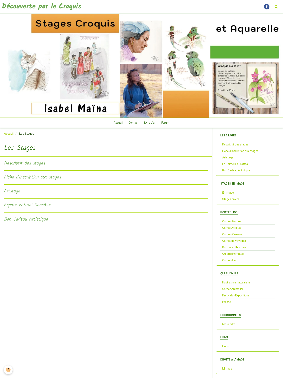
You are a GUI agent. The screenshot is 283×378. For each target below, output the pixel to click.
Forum (165, 122)
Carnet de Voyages (234, 241)
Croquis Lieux (230, 260)
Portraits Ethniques (234, 247)
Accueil (118, 122)
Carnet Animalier (232, 289)
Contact (133, 122)
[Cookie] (8, 369)
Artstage (12, 191)
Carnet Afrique (231, 228)
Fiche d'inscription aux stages (32, 177)
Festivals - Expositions (235, 295)
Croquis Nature (231, 221)
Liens (225, 346)
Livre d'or (149, 122)
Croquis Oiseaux (232, 234)
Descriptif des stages (24, 163)
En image (228, 192)
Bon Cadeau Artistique (26, 219)
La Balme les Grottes (235, 164)
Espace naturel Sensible (27, 205)
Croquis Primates (233, 254)
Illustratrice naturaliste (236, 282)
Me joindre (228, 324)
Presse (226, 302)
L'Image (227, 368)
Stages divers (230, 199)
